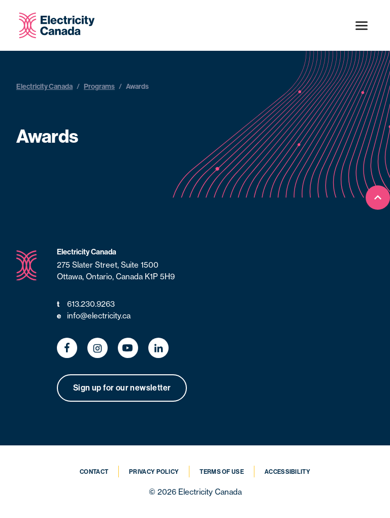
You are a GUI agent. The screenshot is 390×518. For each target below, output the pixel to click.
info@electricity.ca (94, 316)
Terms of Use (222, 471)
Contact (94, 471)
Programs (99, 86)
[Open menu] (361, 25)
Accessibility (287, 471)
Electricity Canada (44, 86)
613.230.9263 (86, 304)
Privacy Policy (154, 471)
